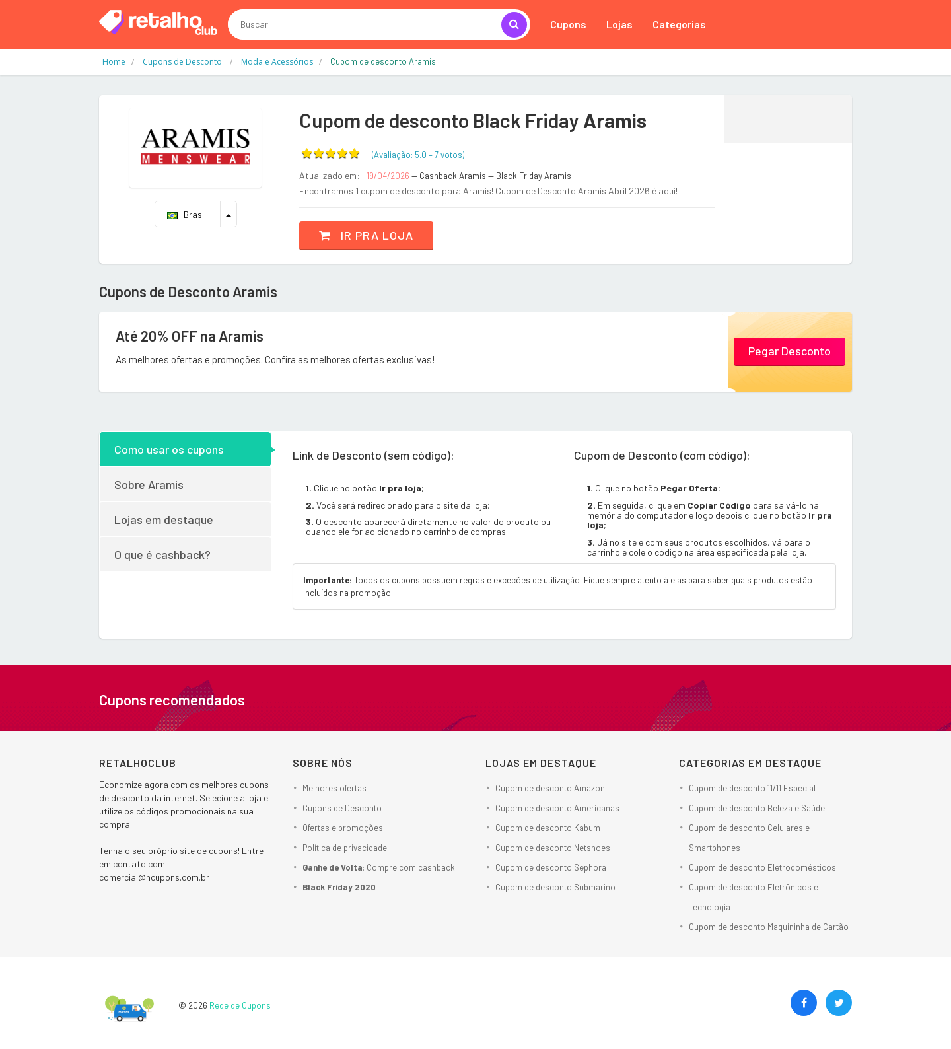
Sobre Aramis (149, 484)
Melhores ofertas (334, 788)
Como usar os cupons (169, 449)
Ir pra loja (366, 235)
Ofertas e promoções (342, 827)
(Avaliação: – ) (418, 154)
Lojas (619, 24)
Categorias (679, 24)
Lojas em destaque (163, 519)
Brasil (186, 214)
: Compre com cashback (378, 867)
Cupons (568, 24)
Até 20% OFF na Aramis (190, 335)
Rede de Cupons (240, 1005)
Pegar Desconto (789, 351)
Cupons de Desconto (342, 808)
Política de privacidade (344, 847)
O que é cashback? (162, 554)
